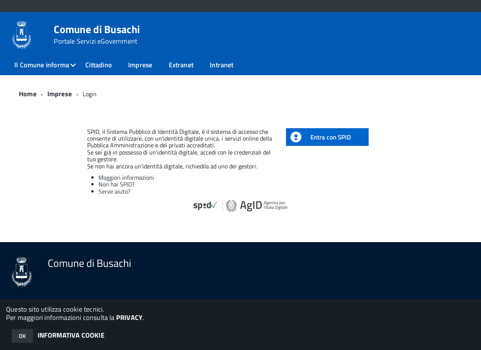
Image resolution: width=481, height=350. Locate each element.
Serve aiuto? (114, 191)
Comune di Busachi (97, 34)
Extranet (181, 65)
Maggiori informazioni (126, 177)
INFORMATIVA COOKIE (71, 335)
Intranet (221, 65)
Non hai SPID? (116, 184)
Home (27, 94)
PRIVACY (129, 317)
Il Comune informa (41, 65)
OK (22, 336)
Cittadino (98, 65)
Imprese (140, 65)
